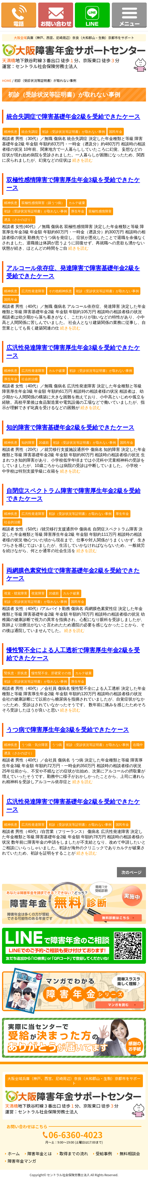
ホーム (14, 1153)
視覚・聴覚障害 (15, 593)
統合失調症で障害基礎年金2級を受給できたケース (73, 116)
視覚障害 (38, 593)
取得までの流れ (74, 1153)
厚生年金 (77, 211)
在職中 (138, 745)
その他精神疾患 (60, 291)
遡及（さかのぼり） (19, 220)
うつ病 (57, 745)
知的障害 (28, 443)
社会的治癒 (29, 379)
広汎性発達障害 (33, 291)
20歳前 (44, 443)
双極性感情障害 (100, 211)
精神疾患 (10, 132)
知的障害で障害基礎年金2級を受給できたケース (70, 427)
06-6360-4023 (75, 1134)
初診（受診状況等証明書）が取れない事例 (73, 132)
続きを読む (82, 160)
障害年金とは (40, 1153)
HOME (6, 80)
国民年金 (115, 132)
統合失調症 (29, 132)
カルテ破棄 (77, 203)
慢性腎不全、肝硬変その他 (51, 673)
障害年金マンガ (22, 1161)
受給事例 (104, 1153)
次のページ (131, 872)
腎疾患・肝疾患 (15, 673)
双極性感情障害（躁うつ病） (42, 203)
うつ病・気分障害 (34, 745)
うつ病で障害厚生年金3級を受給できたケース (67, 729)
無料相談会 (130, 1153)
